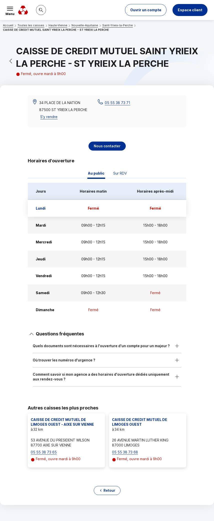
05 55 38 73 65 (44, 452)
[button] (145, 10)
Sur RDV (120, 173)
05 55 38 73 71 (117, 103)
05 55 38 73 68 (125, 452)
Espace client (190, 10)
